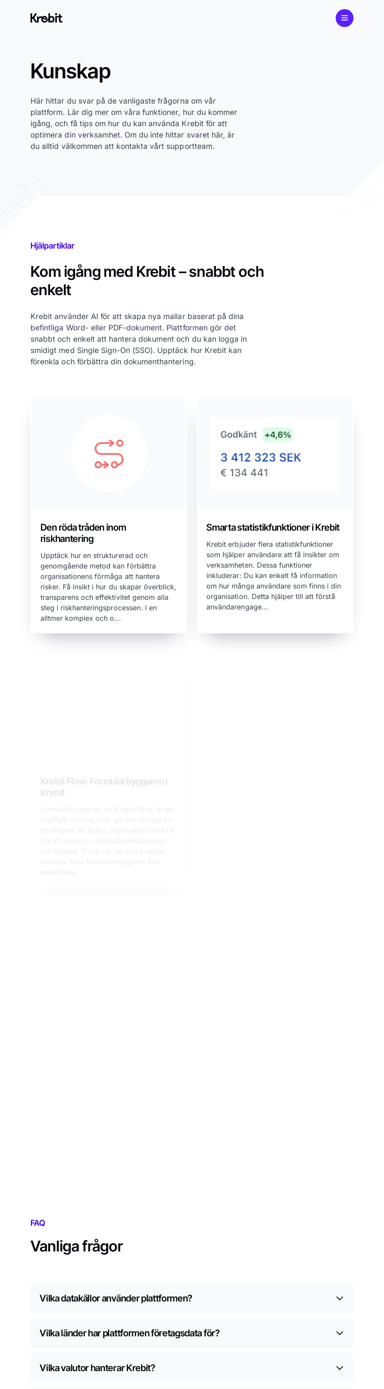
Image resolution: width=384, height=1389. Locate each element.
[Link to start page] (46, 18)
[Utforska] (275, 516)
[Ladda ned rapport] (108, 514)
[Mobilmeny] (345, 18)
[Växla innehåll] (192, 1298)
